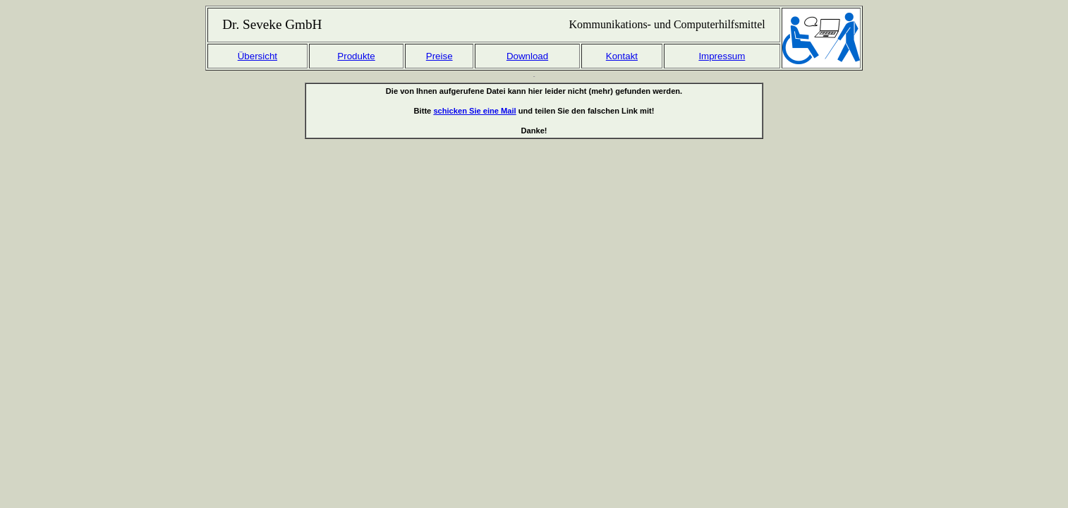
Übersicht (257, 56)
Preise (439, 56)
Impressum (721, 56)
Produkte (356, 56)
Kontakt (622, 56)
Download (527, 56)
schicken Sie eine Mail (474, 111)
